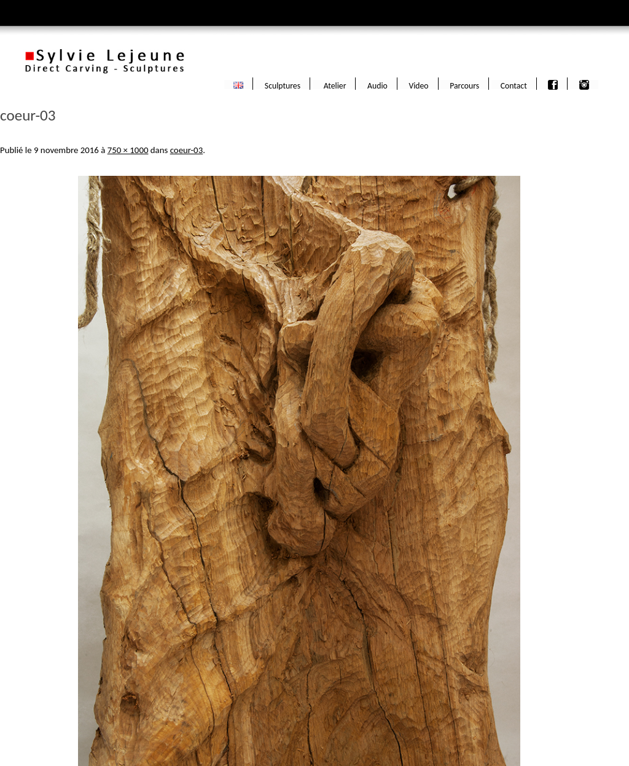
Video (418, 85)
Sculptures (282, 85)
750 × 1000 (128, 150)
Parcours (464, 85)
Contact (514, 85)
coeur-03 (186, 150)
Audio (377, 85)
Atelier (334, 85)
